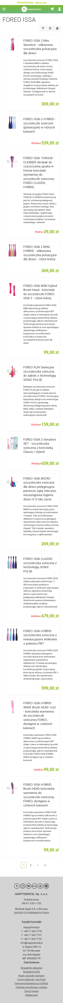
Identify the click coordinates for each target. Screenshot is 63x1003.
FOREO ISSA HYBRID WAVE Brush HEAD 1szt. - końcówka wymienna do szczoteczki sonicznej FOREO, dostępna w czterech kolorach (39, 715)
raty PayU (40, 979)
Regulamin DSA (31, 971)
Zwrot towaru (31, 991)
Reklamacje (31, 995)
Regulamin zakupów (31, 968)
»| (45, 865)
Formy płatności (25, 979)
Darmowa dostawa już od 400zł (31, 983)
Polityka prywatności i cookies (31, 987)
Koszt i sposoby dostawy (31, 975)
